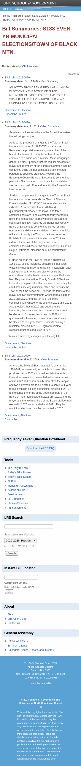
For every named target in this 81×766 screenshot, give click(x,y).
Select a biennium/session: (19, 534)
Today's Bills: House (19, 472)
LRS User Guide (17, 618)
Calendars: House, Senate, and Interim (31, 649)
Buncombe (11, 114)
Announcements (17, 507)
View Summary (49, 81)
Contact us (14, 623)
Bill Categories (16, 498)
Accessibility (44, 683)
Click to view (30, 66)
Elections (26, 110)
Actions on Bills (16, 490)
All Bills (12, 481)
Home (6, 15)
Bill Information (17, 645)
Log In (33, 683)
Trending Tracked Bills (20, 485)
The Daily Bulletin (18, 468)
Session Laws (16, 494)
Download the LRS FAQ (40, 448)
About (11, 614)
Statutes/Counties (18, 503)
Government (12, 110)
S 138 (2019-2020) (19, 77)
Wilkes (22, 114)
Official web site (18, 641)
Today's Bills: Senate (19, 476)
